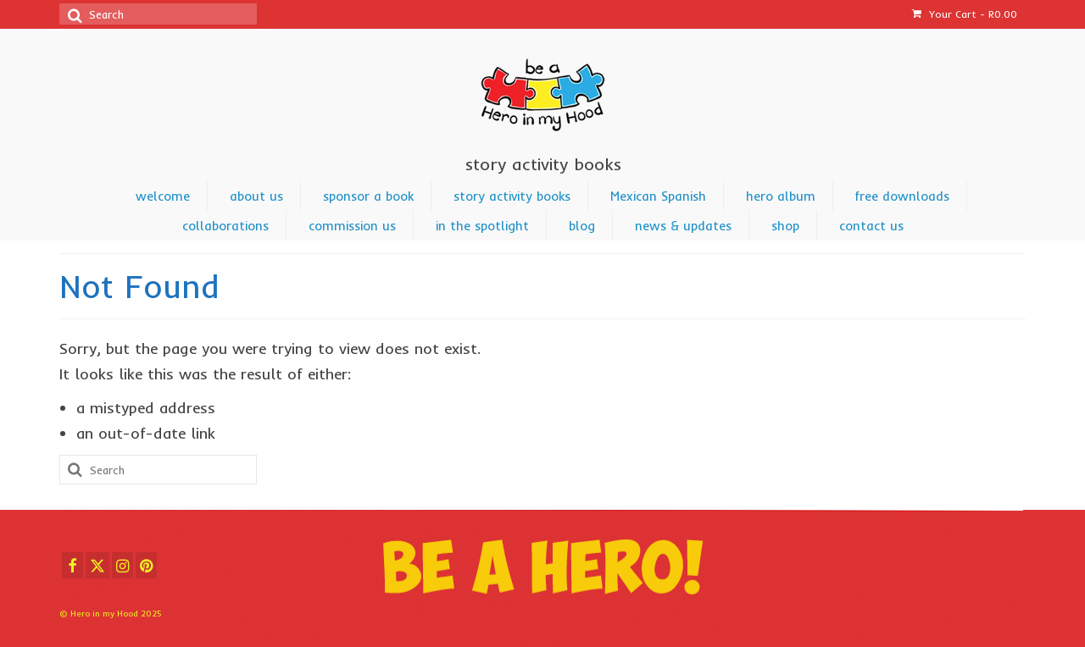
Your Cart (964, 14)
